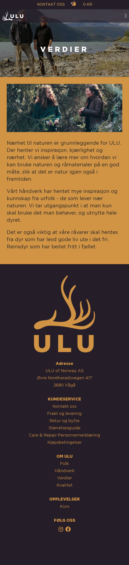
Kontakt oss (64, 406)
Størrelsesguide (64, 428)
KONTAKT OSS (51, 4)
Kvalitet (65, 485)
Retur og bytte (64, 421)
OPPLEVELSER (64, 499)
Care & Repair (43, 435)
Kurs (64, 506)
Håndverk (64, 471)
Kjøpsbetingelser (64, 442)
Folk (64, 464)
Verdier (64, 478)
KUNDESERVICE (64, 399)
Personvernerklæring (79, 435)
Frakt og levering (64, 414)
